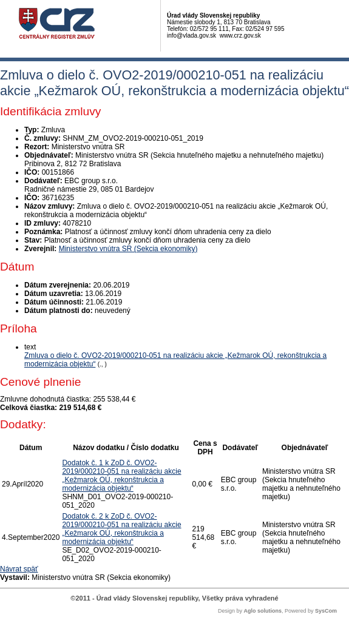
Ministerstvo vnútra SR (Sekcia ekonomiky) (128, 248)
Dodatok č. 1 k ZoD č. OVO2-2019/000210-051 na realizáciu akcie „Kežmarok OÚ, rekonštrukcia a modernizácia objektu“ (121, 476)
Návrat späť (19, 569)
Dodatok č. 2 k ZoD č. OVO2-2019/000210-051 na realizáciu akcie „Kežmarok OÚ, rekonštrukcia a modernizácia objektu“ (121, 529)
